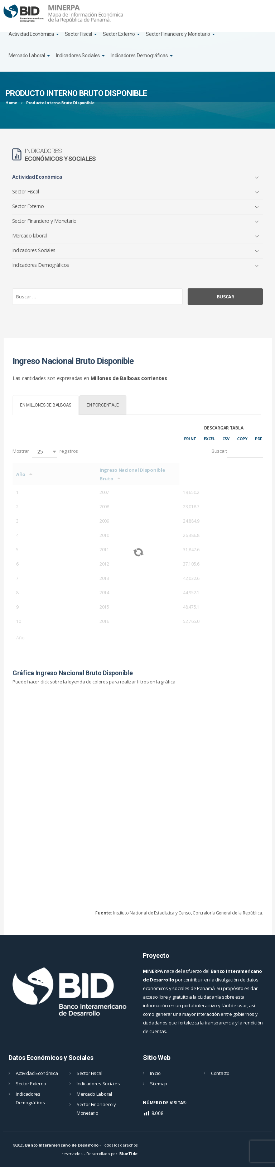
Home (11, 102)
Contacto (220, 1073)
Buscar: (237, 451)
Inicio (155, 1073)
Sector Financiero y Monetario (178, 34)
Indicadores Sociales (78, 55)
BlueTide (128, 1153)
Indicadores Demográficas (139, 55)
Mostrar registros (45, 451)
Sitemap (158, 1083)
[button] (44, 451)
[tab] (46, 405)
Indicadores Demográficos (40, 264)
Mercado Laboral (27, 55)
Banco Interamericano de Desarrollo (61, 1145)
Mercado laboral (29, 235)
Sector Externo (119, 34)
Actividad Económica (31, 34)
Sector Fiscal (78, 34)
